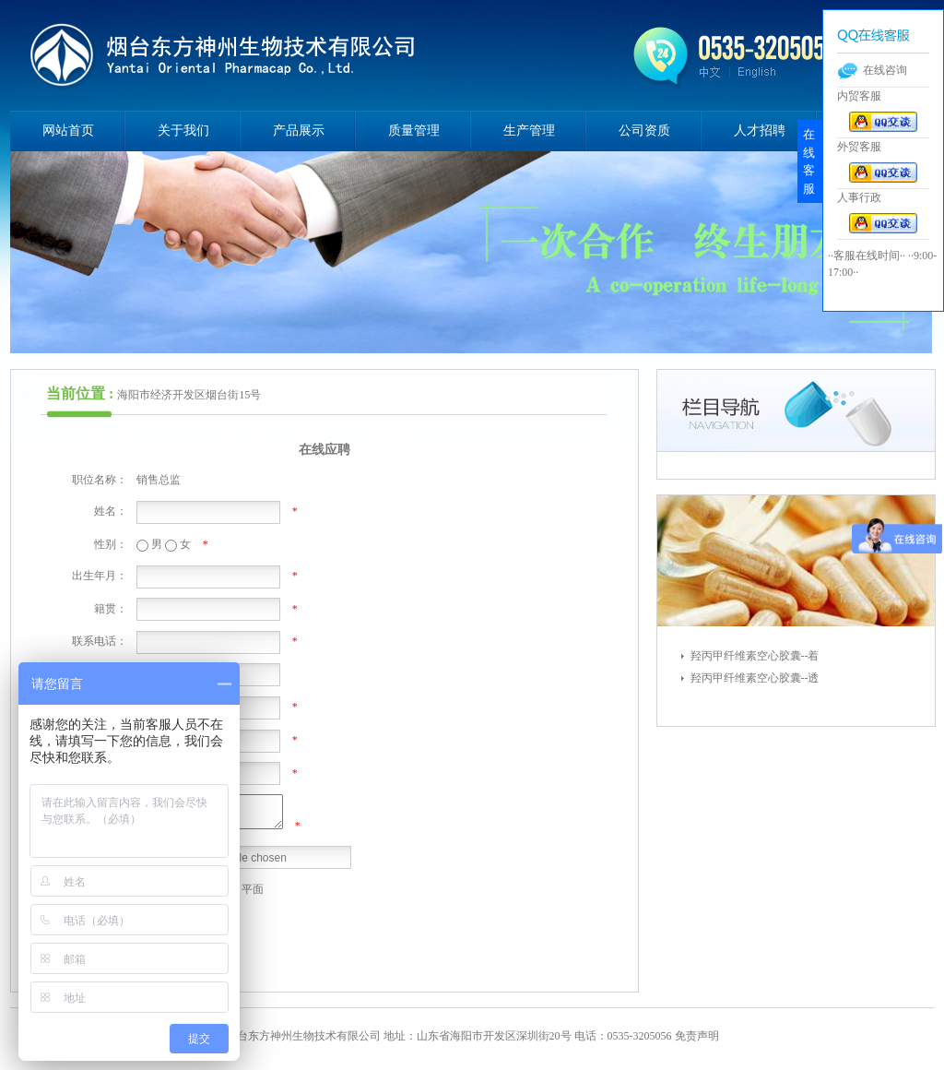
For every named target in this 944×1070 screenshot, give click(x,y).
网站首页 (68, 130)
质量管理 (414, 130)
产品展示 (298, 130)
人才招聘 (759, 130)
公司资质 (644, 130)
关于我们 (183, 130)
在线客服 (809, 161)
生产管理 (529, 130)
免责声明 (697, 1035)
